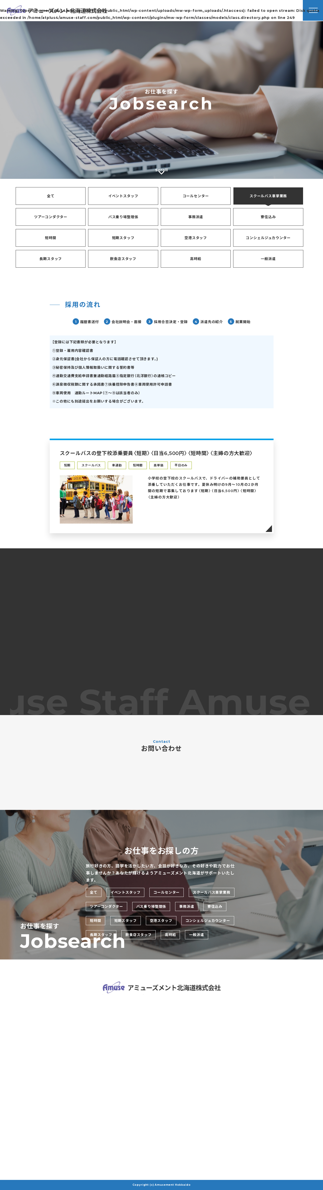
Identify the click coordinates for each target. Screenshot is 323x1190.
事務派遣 (195, 217)
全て (51, 196)
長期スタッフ (50, 259)
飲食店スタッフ (123, 259)
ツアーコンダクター (50, 217)
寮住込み (268, 217)
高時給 (195, 259)
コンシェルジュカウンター (268, 238)
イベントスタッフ (123, 196)
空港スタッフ (195, 238)
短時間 (50, 238)
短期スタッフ (123, 238)
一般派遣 (268, 259)
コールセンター (196, 196)
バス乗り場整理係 (123, 217)
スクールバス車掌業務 (268, 196)
